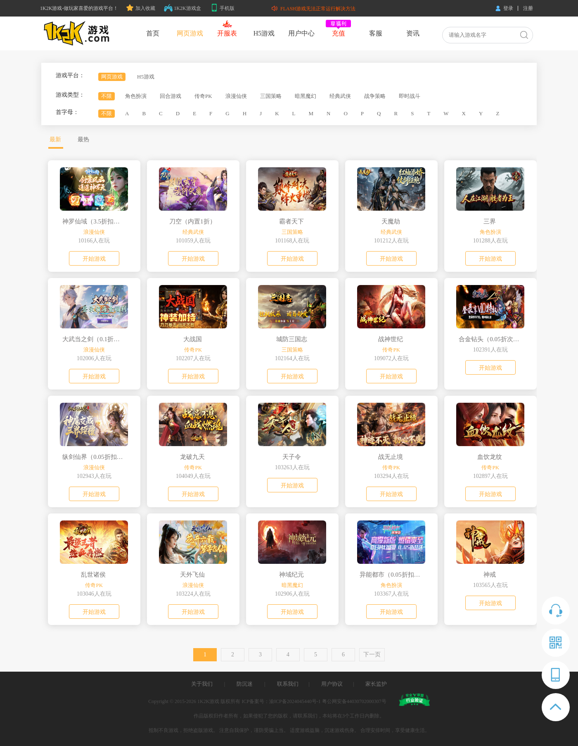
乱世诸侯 (93, 574)
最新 (55, 139)
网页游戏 (190, 33)
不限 (106, 96)
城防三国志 (291, 339)
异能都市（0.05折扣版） (391, 574)
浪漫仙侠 (236, 96)
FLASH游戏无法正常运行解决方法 (313, 9)
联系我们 (287, 684)
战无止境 (390, 457)
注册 (528, 8)
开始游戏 (94, 259)
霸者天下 (291, 221)
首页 (152, 33)
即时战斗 (409, 96)
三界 (489, 221)
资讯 (412, 33)
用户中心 (301, 33)
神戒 (489, 574)
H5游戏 (264, 33)
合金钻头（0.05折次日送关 (490, 339)
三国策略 (271, 96)
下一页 (372, 654)
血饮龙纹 (489, 457)
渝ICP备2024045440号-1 (295, 701)
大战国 (192, 339)
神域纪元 (291, 574)
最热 (83, 139)
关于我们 (202, 684)
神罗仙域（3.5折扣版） (93, 221)
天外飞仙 (192, 574)
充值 (338, 33)
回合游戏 (170, 96)
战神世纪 (390, 339)
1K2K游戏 (208, 701)
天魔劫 (390, 221)
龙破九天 (192, 457)
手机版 (223, 8)
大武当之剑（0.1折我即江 (93, 339)
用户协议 (332, 684)
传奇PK (203, 96)
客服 (375, 33)
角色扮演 (136, 96)
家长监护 (376, 684)
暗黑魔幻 (305, 96)
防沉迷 (245, 684)
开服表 (227, 33)
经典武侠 (340, 96)
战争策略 (375, 96)
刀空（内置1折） (192, 221)
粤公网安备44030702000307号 (354, 701)
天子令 (291, 457)
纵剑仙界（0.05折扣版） (93, 457)
